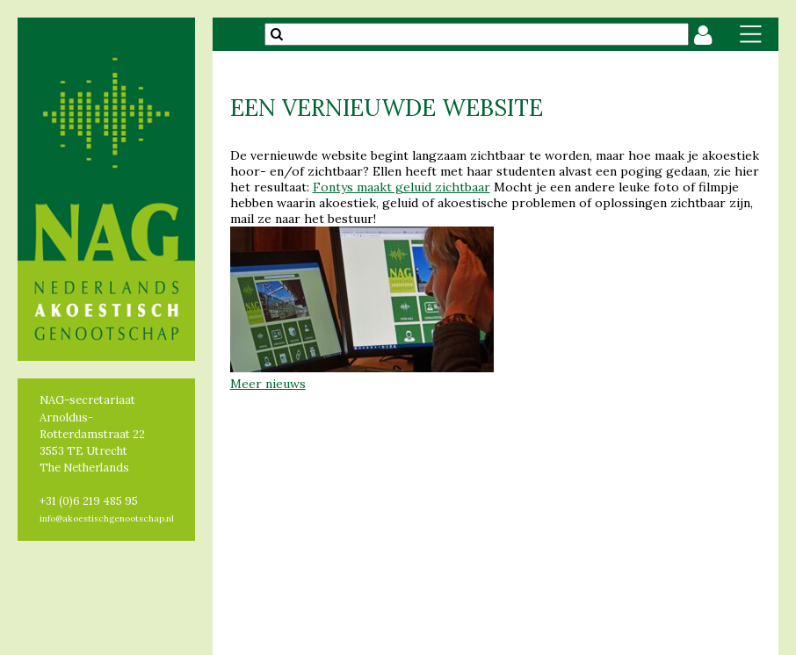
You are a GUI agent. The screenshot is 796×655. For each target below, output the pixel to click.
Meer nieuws (268, 384)
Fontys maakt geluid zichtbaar (401, 187)
